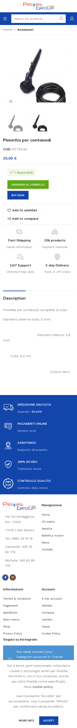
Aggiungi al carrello (28, 184)
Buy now (17, 195)
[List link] (19, 538)
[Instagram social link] (13, 577)
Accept (48, 720)
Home (8, 30)
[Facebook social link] (5, 577)
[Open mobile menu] (5, 19)
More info (27, 720)
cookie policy (42, 687)
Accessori (25, 30)
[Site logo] (38, 6)
